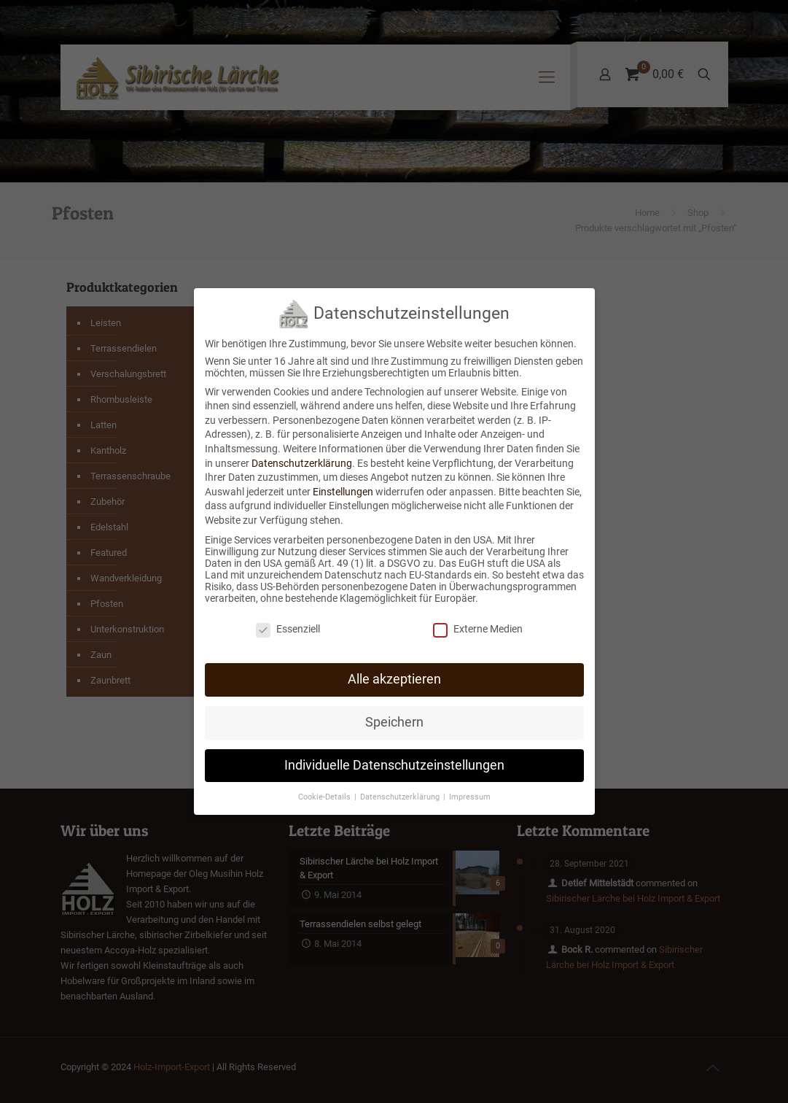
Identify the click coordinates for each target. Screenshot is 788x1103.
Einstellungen (343, 481)
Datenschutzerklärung (301, 452)
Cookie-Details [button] (325, 786)
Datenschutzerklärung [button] (401, 786)
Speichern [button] (394, 711)
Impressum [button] (470, 786)
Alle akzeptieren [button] (394, 668)
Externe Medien (478, 618)
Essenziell (288, 618)
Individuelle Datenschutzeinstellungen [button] (394, 754)
